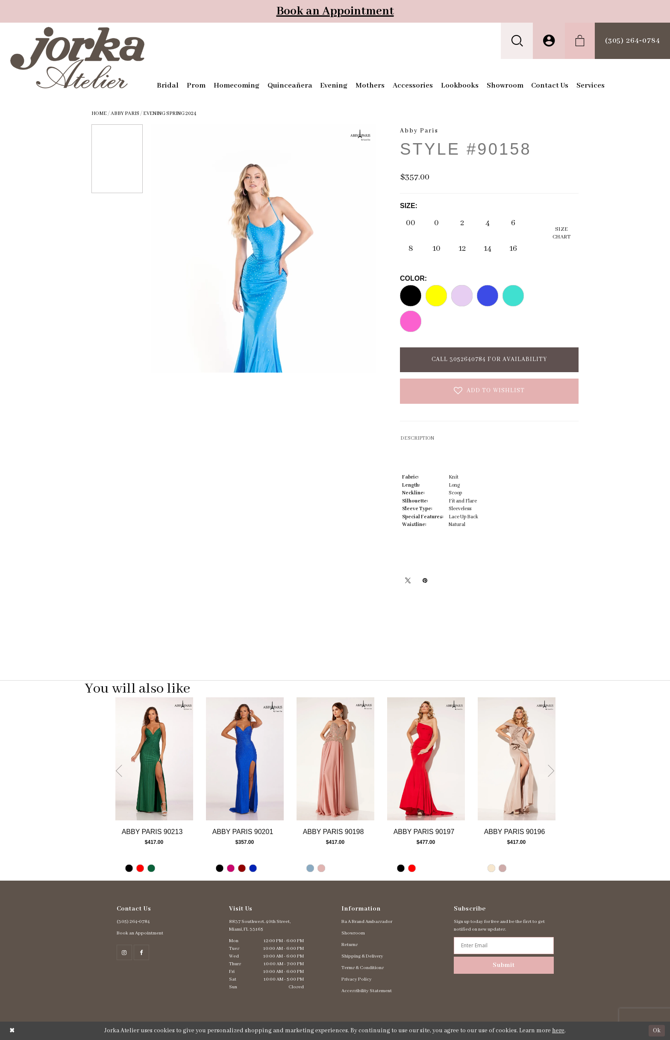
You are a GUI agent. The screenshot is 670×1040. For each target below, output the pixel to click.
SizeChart (561, 233)
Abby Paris (125, 113)
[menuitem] (517, 41)
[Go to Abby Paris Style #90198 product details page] (335, 758)
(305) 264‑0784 (133, 922)
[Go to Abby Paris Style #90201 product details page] (245, 758)
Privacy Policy (356, 979)
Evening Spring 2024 (170, 113)
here (558, 1030)
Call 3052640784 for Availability (489, 359)
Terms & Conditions (362, 968)
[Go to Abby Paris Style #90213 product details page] (154, 758)
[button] (517, 41)
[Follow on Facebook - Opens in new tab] (141, 952)
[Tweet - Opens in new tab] (407, 580)
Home (99, 113)
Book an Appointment (335, 11)
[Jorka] (77, 57)
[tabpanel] (154, 789)
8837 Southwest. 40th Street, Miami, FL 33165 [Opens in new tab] (260, 925)
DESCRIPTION (417, 438)
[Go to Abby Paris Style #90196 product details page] (516, 758)
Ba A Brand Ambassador (366, 922)
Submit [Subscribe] (504, 965)
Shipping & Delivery (362, 956)
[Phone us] (632, 41)
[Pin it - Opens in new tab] (424, 580)
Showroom (353, 933)
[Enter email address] (503, 945)
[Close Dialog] (12, 1030)
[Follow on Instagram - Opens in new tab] (124, 952)
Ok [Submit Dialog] (657, 1030)
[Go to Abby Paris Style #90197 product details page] (426, 758)
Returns (349, 945)
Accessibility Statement (366, 991)
